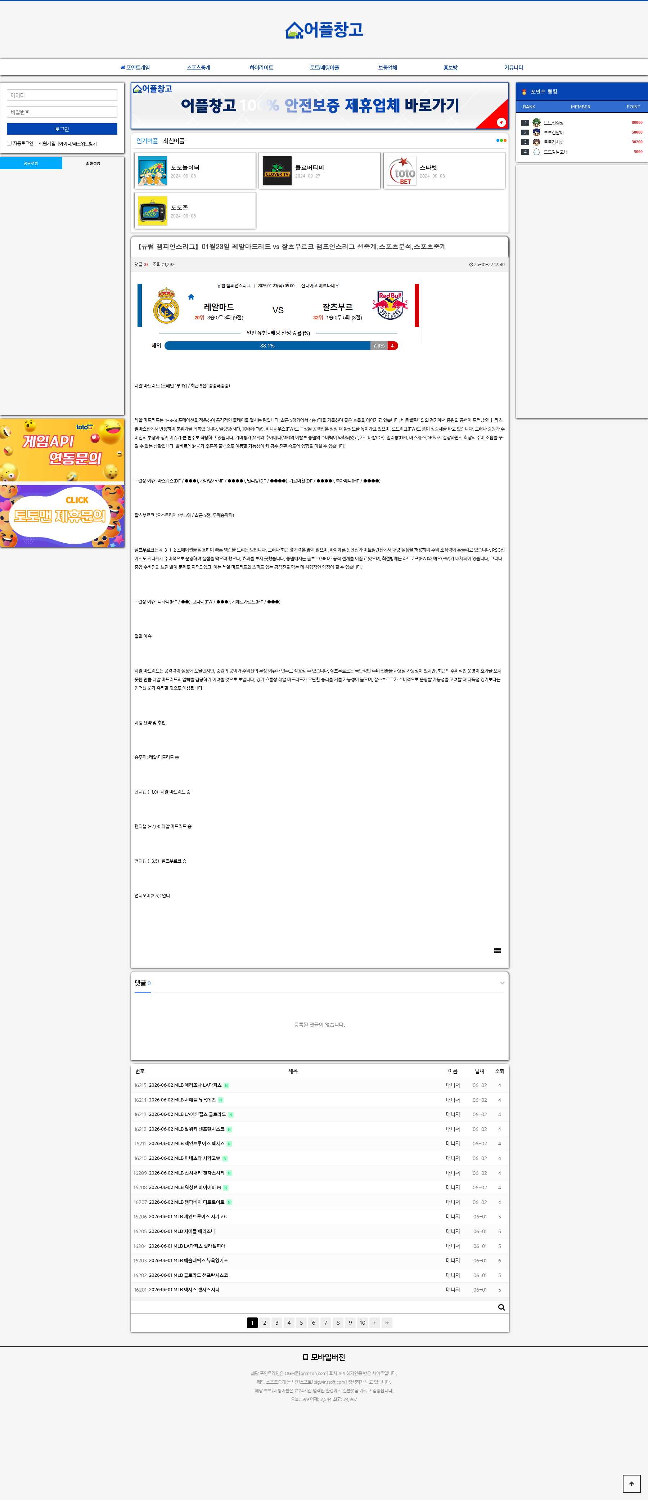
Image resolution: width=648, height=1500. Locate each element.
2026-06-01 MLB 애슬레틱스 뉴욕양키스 (188, 1260)
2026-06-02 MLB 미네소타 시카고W (185, 1158)
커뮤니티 (513, 68)
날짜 (480, 1071)
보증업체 (387, 68)
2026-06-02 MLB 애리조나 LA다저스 (186, 1085)
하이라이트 (261, 68)
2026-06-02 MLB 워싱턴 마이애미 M (185, 1187)
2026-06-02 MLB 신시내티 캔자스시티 (187, 1173)
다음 (374, 1322)
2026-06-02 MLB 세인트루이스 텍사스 (187, 1143)
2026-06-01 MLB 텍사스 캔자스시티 (184, 1289)
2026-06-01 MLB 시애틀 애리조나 (182, 1231)
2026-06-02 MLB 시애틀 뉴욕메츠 (183, 1100)
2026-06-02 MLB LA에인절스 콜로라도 (188, 1114)
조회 (499, 1071)
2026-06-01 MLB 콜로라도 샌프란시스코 (188, 1275)
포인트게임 (135, 68)
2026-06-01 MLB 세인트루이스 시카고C (188, 1216)
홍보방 (451, 68)
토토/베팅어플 (324, 68)
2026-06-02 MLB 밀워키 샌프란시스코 (187, 1129)
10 (362, 1322)
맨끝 (387, 1322)
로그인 (62, 129)
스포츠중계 (198, 68)
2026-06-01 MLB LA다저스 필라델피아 (187, 1246)
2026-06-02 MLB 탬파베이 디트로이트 (187, 1202)
